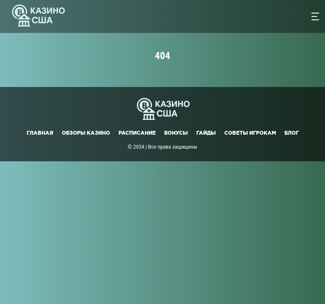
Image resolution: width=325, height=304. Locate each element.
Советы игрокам (250, 133)
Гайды (206, 133)
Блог (291, 133)
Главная (40, 133)
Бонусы (176, 133)
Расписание (137, 133)
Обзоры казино (86, 133)
